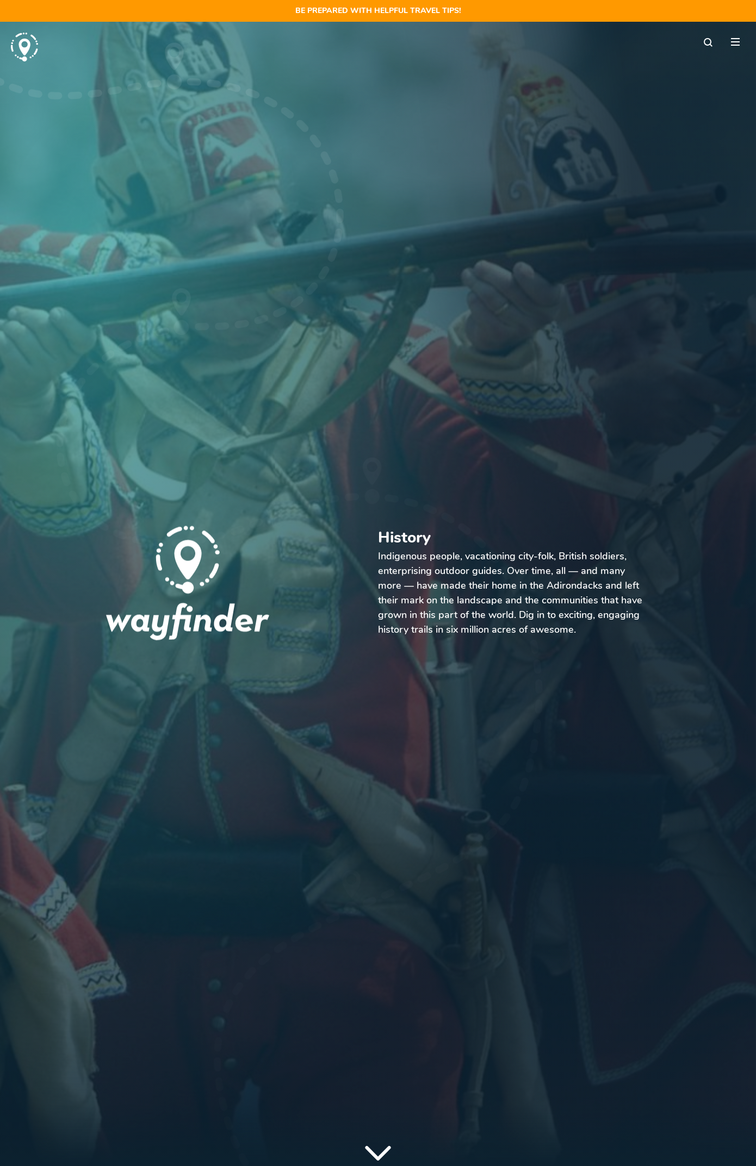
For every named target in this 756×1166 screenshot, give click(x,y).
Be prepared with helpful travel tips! (378, 11)
